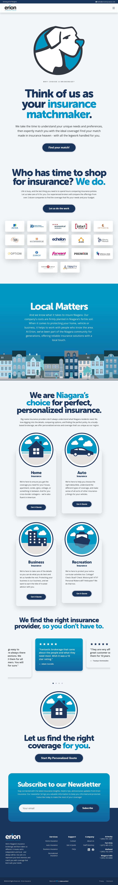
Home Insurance (51, 841)
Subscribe (87, 808)
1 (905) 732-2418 (106, 851)
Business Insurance (50, 849)
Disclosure (109, 881)
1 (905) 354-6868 (106, 858)
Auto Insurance (52, 845)
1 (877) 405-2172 (106, 845)
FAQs (74, 849)
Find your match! (59, 147)
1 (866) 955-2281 (106, 839)
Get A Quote (36, 507)
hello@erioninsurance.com (105, 2)
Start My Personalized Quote (59, 758)
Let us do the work (59, 208)
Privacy (101, 881)
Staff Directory (88, 845)
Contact (73, 841)
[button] (114, 8)
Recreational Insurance (53, 854)
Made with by (59, 881)
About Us (90, 841)
